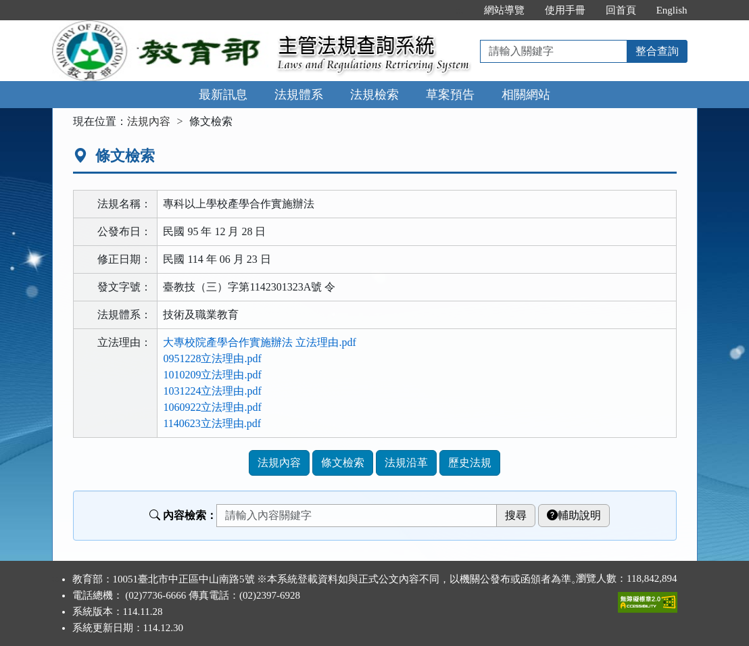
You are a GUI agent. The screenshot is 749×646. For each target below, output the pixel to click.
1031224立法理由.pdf (212, 391)
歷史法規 (469, 462)
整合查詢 (657, 51)
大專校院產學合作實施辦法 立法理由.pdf (259, 342)
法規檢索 (374, 94)
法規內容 (148, 121)
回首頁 (621, 10)
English (671, 10)
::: (459, 10)
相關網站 (526, 94)
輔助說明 (574, 515)
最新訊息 (223, 94)
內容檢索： (183, 515)
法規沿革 (406, 462)
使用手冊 (565, 10)
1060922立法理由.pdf (212, 407)
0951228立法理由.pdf (212, 358)
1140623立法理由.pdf (212, 423)
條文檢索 (342, 462)
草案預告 (450, 94)
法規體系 (298, 94)
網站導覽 (504, 10)
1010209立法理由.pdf (212, 374)
